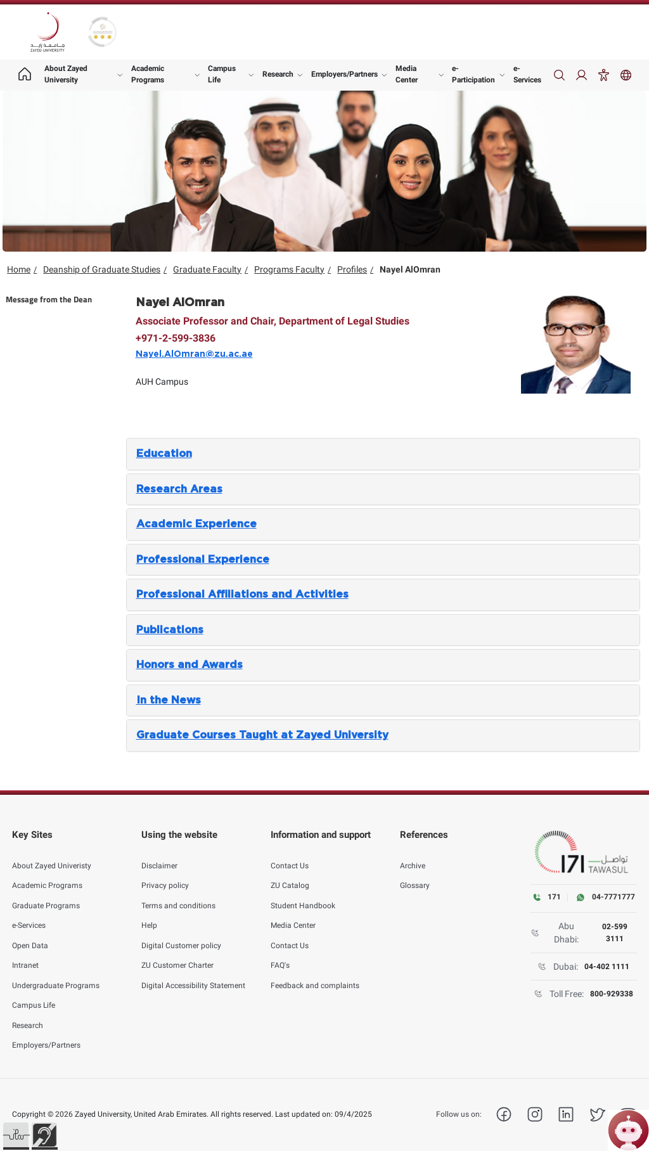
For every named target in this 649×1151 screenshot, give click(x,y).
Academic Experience (196, 524)
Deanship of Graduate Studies (101, 269)
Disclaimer (159, 853)
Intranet (25, 953)
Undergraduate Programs (56, 973)
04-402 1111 (606, 966)
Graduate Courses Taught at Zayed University (262, 735)
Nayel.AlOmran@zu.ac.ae (194, 354)
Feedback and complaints (315, 973)
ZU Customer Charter (177, 953)
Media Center (406, 74)
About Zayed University (65, 74)
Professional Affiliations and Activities (242, 594)
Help (149, 913)
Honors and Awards (189, 665)
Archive (412, 853)
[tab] (383, 454)
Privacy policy (165, 873)
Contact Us (290, 853)
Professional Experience (202, 560)
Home (18, 269)
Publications (169, 630)
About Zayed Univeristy (51, 853)
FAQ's (280, 953)
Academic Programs (147, 74)
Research (277, 74)
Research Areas (179, 489)
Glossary (415, 873)
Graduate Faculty (207, 269)
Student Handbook (303, 893)
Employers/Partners (344, 74)
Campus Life (222, 74)
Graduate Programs (46, 893)
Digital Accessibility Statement (193, 973)
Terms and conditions (178, 893)
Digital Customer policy (181, 933)
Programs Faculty (289, 269)
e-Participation (473, 74)
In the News (168, 700)
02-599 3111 (614, 932)
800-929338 (611, 993)
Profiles (352, 269)
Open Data (30, 933)
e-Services (527, 74)
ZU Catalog (290, 873)
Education (164, 454)
